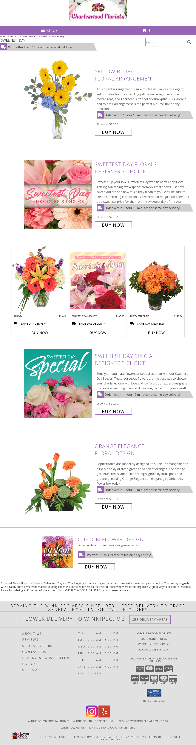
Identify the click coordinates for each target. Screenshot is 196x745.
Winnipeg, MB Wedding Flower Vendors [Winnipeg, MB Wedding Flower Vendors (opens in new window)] (139, 721)
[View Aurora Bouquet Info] (40, 280)
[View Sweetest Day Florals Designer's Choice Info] (58, 194)
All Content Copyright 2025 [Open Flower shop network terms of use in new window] (61, 736)
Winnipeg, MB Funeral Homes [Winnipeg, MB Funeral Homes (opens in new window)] (49, 721)
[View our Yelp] (104, 716)
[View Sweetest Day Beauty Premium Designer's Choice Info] (98, 280)
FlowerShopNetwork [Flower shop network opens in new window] (101, 736)
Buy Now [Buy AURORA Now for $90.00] (39, 332)
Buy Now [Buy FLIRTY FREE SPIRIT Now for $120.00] (156, 332)
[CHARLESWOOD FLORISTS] (98, 20)
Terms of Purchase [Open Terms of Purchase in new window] (163, 736)
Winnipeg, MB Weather (77, 727)
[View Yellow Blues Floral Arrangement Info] (58, 101)
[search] (189, 42)
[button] (154, 693)
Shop (49, 30)
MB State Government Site (115, 727)
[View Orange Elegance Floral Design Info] (58, 476)
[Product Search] (166, 42)
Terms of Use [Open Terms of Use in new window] (109, 739)
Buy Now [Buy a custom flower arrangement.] (96, 567)
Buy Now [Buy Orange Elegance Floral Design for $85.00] (113, 507)
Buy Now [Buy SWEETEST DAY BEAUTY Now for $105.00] (98, 332)
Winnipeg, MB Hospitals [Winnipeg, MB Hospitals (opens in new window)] (90, 721)
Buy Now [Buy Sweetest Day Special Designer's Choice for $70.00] (113, 411)
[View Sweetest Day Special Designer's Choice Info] (58, 383)
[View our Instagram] (92, 716)
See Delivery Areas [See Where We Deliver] (150, 619)
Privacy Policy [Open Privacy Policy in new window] (132, 736)
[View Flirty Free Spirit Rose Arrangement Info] (156, 280)
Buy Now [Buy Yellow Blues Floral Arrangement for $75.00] (113, 132)
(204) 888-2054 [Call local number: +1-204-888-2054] (159, 649)
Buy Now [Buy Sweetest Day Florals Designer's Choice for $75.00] (113, 225)
